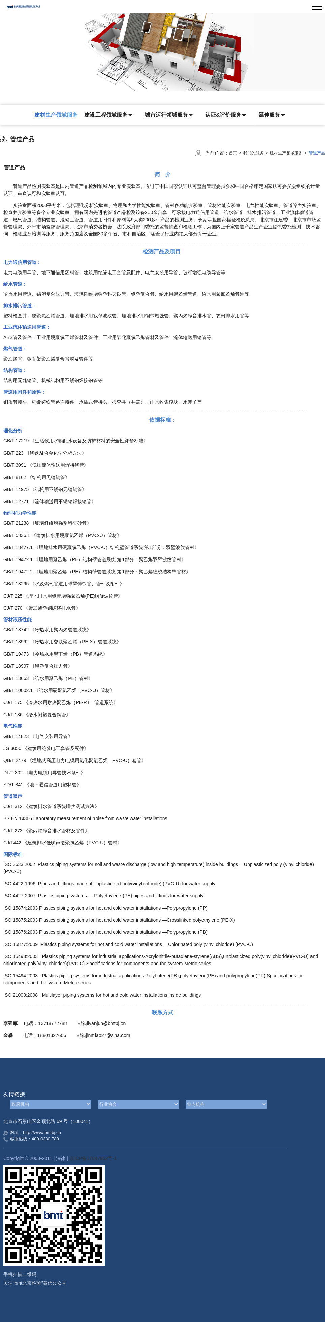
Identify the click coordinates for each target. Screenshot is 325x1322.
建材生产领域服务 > (289, 153)
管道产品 (317, 153)
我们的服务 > (256, 153)
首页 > (236, 153)
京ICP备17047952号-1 (93, 1158)
